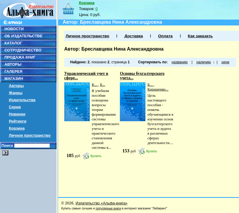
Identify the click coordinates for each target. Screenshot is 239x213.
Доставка (134, 36)
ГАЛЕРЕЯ (13, 71)
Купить (96, 156)
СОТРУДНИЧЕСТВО (22, 50)
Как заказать (200, 36)
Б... (102, 84)
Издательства (22, 100)
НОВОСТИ (14, 29)
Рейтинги (17, 121)
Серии (15, 107)
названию (180, 62)
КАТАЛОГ (13, 43)
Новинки (17, 114)
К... (95, 84)
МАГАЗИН (13, 78)
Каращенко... (157, 89)
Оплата (165, 36)
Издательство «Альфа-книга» (101, 203)
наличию (203, 62)
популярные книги (108, 208)
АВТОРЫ (12, 64)
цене (226, 62)
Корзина (17, 128)
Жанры (15, 93)
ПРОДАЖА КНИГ (19, 57)
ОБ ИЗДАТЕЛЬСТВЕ (23, 36)
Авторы (16, 85)
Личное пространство (30, 135)
